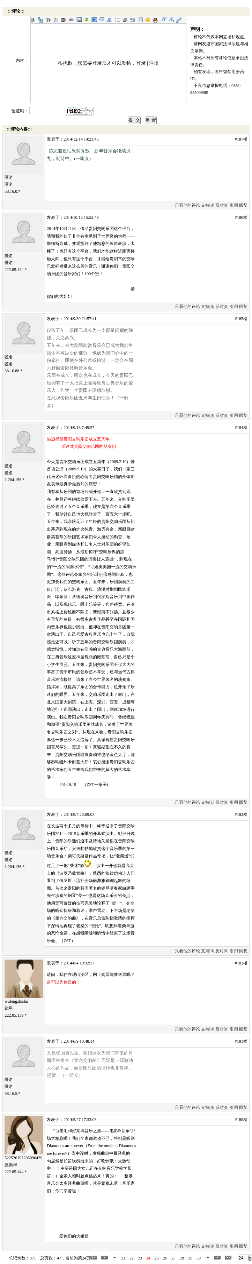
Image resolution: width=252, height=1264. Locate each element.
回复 (243, 205)
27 (173, 1258)
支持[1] (207, 802)
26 (165, 1258)
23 (140, 1258)
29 (190, 1258)
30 (199, 1258)
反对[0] (222, 205)
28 (182, 1258)
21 (123, 1258)
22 (131, 1258)
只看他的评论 (187, 205)
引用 (234, 205)
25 (157, 1258)
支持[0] (207, 205)
